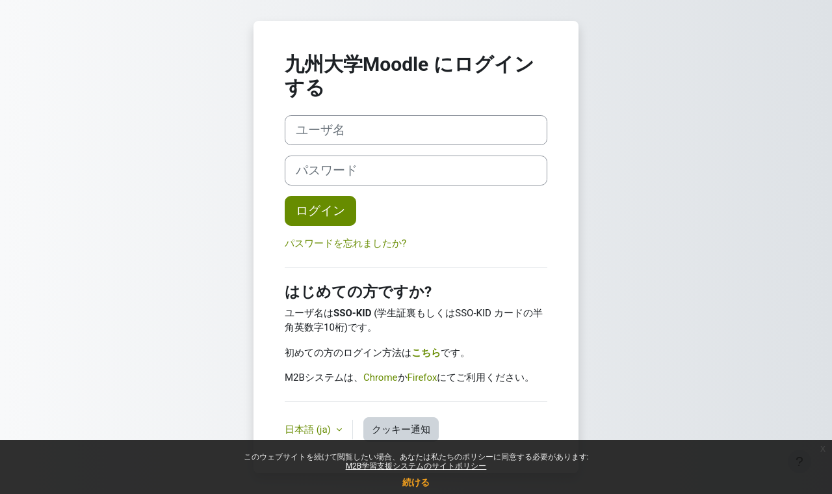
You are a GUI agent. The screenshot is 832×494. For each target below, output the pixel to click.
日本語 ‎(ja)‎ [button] (309, 429)
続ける (416, 482)
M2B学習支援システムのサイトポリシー (416, 466)
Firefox (422, 377)
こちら (426, 353)
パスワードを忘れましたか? (345, 243)
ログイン (320, 211)
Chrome (380, 377)
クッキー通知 (401, 429)
